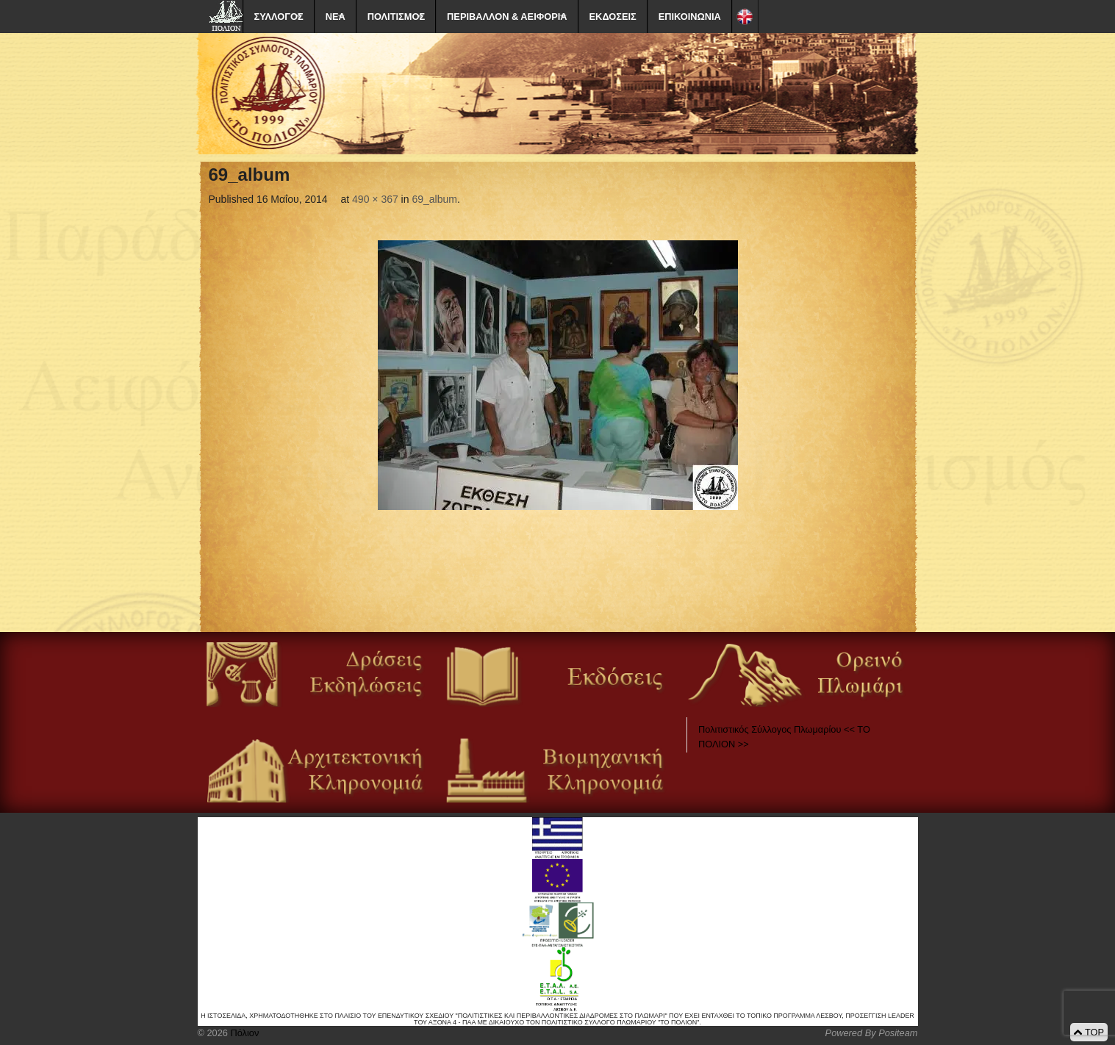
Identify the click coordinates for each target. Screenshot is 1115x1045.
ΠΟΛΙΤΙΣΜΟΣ (396, 16)
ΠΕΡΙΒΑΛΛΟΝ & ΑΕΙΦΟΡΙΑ (507, 16)
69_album (434, 199)
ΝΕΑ (335, 16)
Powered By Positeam (871, 1032)
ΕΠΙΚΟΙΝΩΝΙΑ (690, 16)
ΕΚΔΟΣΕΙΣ (613, 16)
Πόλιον (243, 1032)
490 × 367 (375, 199)
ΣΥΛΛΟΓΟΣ (279, 16)
